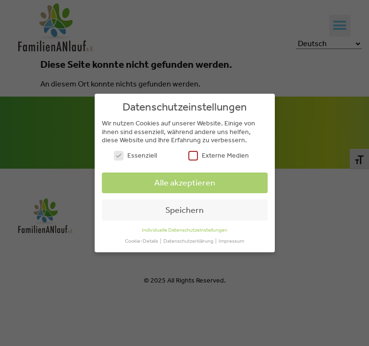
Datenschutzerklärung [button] (188, 241)
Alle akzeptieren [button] (184, 182)
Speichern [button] (184, 210)
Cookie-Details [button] (142, 241)
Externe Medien (218, 155)
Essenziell (135, 155)
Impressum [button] (231, 241)
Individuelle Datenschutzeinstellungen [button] (184, 230)
